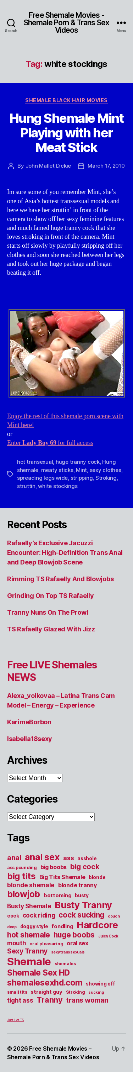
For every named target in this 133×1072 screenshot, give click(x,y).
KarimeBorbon (29, 722)
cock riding (39, 915)
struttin (26, 486)
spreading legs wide (42, 477)
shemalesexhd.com (45, 983)
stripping (82, 477)
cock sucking (81, 914)
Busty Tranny (83, 904)
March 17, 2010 (106, 165)
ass (68, 858)
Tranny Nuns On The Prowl (47, 612)
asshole (86, 858)
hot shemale (28, 934)
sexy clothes (105, 470)
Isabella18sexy (29, 738)
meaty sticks (57, 470)
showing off (100, 984)
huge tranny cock (78, 461)
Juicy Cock (108, 936)
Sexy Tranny (27, 951)
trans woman (87, 1000)
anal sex (42, 856)
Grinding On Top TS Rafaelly (50, 595)
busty (82, 895)
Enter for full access (50, 443)
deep (12, 927)
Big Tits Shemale (62, 877)
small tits (17, 992)
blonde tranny (77, 885)
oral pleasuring (46, 943)
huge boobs (74, 934)
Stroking (106, 477)
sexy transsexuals (68, 952)
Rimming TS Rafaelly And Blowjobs (60, 579)
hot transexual (35, 461)
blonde (97, 877)
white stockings (57, 486)
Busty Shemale (29, 906)
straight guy (46, 992)
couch (114, 916)
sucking (96, 992)
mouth (16, 943)
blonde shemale (31, 885)
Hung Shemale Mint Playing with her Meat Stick (67, 132)
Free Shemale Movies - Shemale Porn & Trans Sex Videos (66, 22)
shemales (65, 963)
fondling (62, 926)
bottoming (58, 895)
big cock (84, 866)
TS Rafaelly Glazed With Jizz (51, 629)
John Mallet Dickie (48, 165)
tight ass (20, 1000)
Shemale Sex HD (38, 973)
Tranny (49, 999)
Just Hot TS (15, 1020)
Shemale (29, 961)
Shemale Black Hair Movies (66, 100)
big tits (21, 876)
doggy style (34, 926)
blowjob (23, 894)
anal (14, 857)
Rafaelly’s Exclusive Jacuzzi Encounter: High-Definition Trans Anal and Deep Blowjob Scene (65, 552)
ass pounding (22, 867)
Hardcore (97, 924)
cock (13, 916)
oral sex (77, 943)
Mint (81, 470)
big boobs (53, 867)
